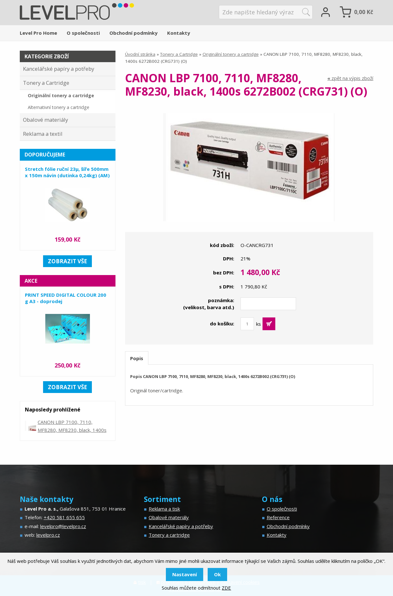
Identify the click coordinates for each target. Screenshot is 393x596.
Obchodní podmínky (133, 33)
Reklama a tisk (164, 508)
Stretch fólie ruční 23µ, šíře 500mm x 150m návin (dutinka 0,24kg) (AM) (67, 172)
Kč (363, 12)
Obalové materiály (45, 119)
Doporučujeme (45, 154)
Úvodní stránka (140, 54)
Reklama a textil (43, 133)
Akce (31, 280)
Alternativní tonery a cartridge (58, 107)
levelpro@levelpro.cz (63, 526)
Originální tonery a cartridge (231, 54)
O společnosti (83, 33)
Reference (278, 517)
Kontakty (178, 33)
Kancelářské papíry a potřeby (58, 68)
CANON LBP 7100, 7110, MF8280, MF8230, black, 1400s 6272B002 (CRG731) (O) (72, 430)
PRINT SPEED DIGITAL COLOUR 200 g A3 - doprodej (65, 298)
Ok (217, 574)
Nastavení (184, 574)
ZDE (226, 588)
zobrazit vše (67, 261)
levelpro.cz (48, 535)
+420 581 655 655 (64, 517)
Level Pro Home (38, 33)
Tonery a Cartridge (179, 54)
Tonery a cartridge (169, 535)
